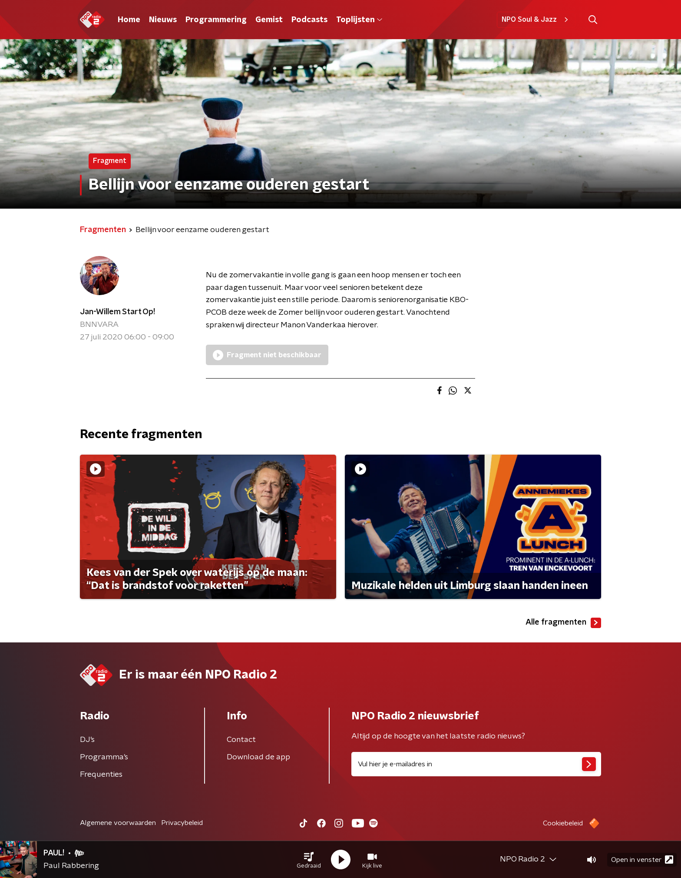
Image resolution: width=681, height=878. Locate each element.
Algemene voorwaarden (118, 822)
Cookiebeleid (563, 823)
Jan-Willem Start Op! (117, 312)
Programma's (104, 757)
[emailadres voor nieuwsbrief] (476, 764)
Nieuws (163, 20)
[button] (309, 860)
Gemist (269, 20)
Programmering (216, 20)
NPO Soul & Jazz (536, 19)
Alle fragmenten (563, 623)
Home (129, 20)
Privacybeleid (182, 822)
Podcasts (309, 20)
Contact (241, 740)
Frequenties (101, 774)
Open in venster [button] (642, 859)
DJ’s (87, 740)
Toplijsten (359, 20)
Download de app (258, 757)
